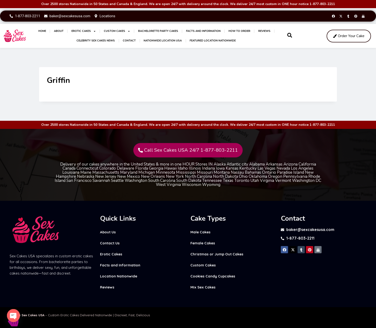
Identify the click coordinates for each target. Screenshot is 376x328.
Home (42, 31)
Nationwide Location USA (163, 40)
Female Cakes (202, 243)
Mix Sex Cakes (203, 287)
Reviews (264, 31)
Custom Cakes (117, 31)
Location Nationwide (118, 276)
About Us (108, 232)
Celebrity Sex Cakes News (95, 40)
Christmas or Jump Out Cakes (216, 254)
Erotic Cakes (83, 31)
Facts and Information (203, 31)
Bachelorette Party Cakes (158, 31)
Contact (129, 40)
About (59, 31)
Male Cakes (200, 232)
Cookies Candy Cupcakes (212, 276)
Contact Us (110, 243)
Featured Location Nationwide (213, 40)
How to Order (239, 31)
